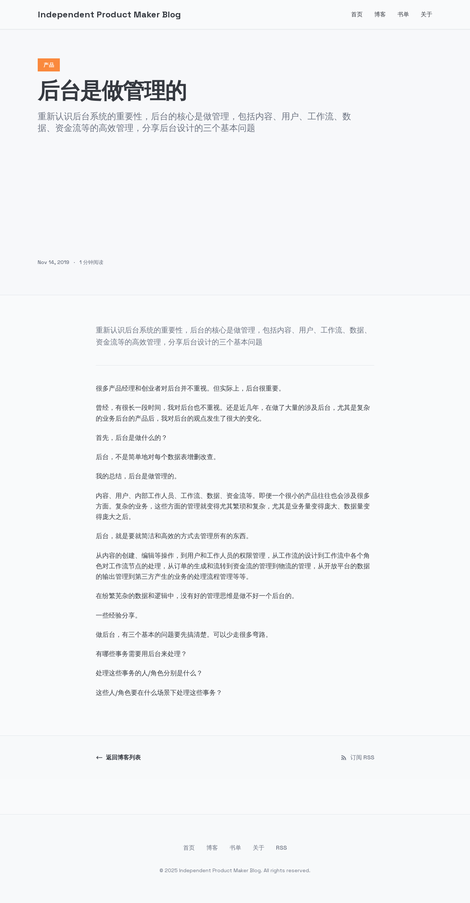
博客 (380, 14)
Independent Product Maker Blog (109, 14)
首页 (357, 14)
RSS (281, 848)
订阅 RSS (357, 757)
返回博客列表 (118, 757)
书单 (403, 14)
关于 (426, 14)
